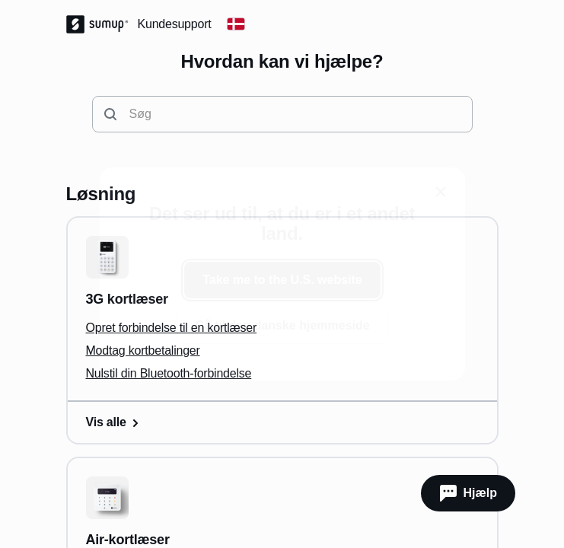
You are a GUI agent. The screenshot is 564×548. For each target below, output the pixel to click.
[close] (440, 192)
